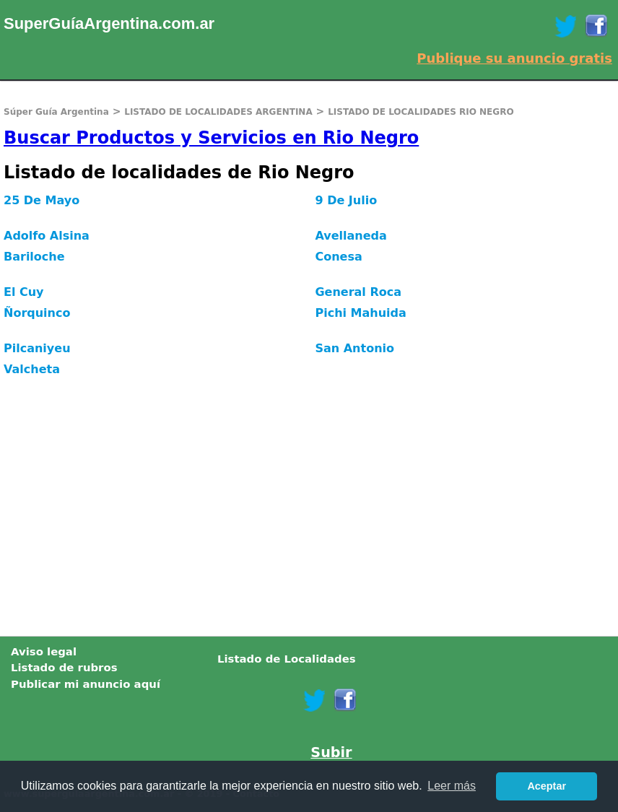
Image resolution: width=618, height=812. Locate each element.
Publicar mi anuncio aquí (85, 684)
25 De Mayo (41, 200)
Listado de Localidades (286, 658)
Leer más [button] (451, 786)
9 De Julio (346, 200)
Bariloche (34, 256)
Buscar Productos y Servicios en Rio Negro (211, 138)
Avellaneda (350, 236)
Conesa (338, 256)
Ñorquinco (37, 313)
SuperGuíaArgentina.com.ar (109, 23)
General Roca (358, 292)
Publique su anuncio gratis (514, 58)
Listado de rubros (64, 667)
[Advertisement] (309, 513)
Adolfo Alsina (47, 236)
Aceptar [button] (546, 786)
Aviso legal (44, 651)
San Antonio (354, 348)
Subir (331, 752)
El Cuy (24, 292)
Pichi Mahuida (360, 313)
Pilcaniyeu (37, 348)
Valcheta (32, 369)
